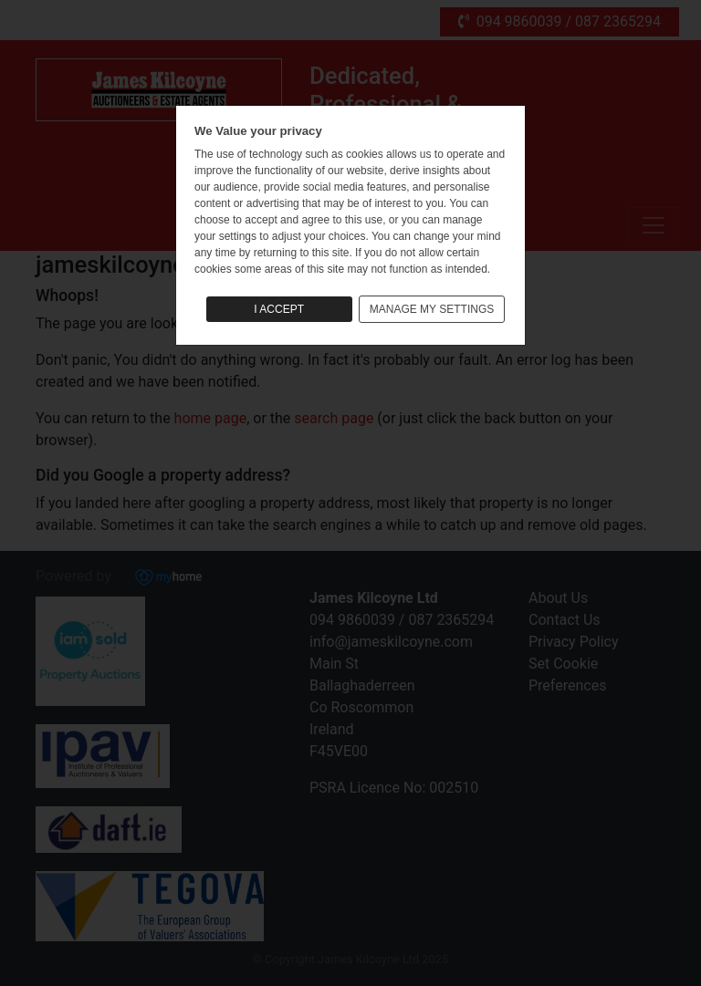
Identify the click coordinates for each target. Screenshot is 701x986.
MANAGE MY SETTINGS (432, 309)
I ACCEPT (279, 309)
